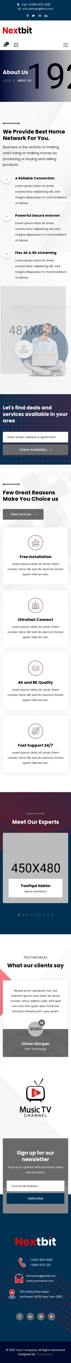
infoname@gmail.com (41, 1276)
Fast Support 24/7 (35, 745)
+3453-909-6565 (41, 1260)
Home (7, 81)
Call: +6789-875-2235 (33, 4)
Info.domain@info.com (35, 9)
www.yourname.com (40, 1281)
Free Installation (35, 556)
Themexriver (44, 1354)
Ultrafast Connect (35, 619)
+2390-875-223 (40, 1265)
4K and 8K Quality (35, 682)
